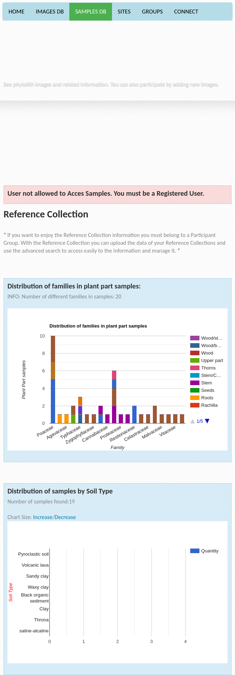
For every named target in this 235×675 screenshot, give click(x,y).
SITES (124, 11)
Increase (42, 517)
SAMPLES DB (90, 11)
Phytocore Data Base (53, 53)
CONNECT (186, 11)
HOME (17, 11)
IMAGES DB (50, 11)
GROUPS (152, 11)
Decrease (65, 517)
